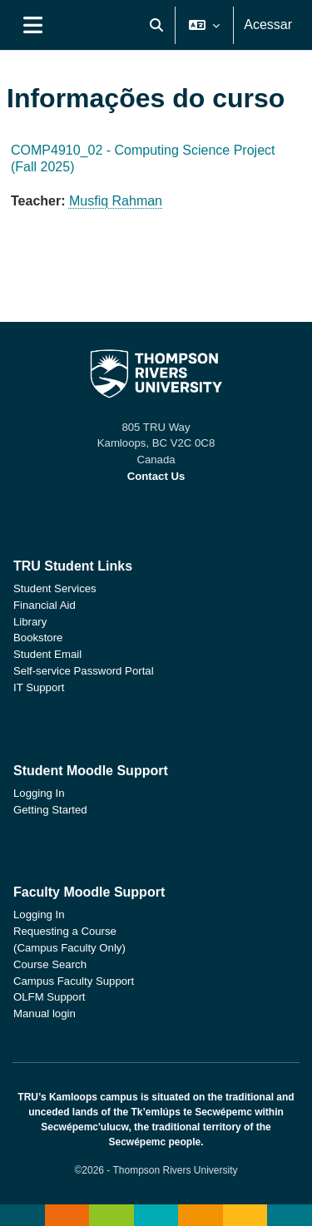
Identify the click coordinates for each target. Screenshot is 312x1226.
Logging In (39, 793)
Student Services (55, 588)
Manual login (44, 1013)
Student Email (47, 654)
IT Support (38, 687)
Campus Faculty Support (73, 981)
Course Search (50, 964)
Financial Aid (44, 605)
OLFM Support (49, 997)
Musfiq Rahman (115, 201)
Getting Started (50, 809)
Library (30, 621)
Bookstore (37, 637)
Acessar (268, 24)
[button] (156, 25)
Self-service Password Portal (83, 671)
